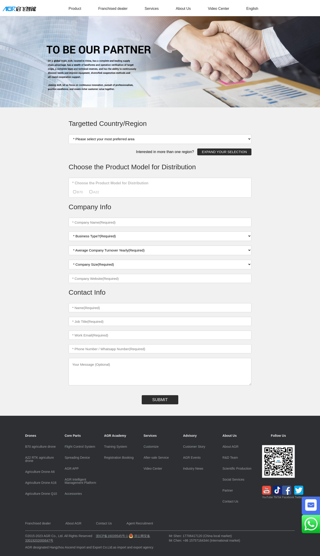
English (252, 9)
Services (152, 9)
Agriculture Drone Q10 (41, 493)
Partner (227, 490)
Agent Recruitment (139, 523)
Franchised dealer (113, 9)
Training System (115, 446)
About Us (183, 9)
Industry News (193, 468)
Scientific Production (236, 468)
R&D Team (230, 457)
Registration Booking (118, 457)
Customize (151, 446)
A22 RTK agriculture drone (39, 459)
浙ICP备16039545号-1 (112, 536)
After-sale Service (156, 457)
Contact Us (230, 501)
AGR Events (192, 457)
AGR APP (72, 468)
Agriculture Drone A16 (40, 482)
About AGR (230, 446)
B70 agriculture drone (40, 446)
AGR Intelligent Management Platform (80, 481)
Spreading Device (77, 457)
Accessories (73, 493)
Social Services (233, 479)
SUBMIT (160, 399)
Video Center (218, 9)
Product (75, 9)
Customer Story (194, 446)
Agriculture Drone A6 (40, 471)
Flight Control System (80, 446)
